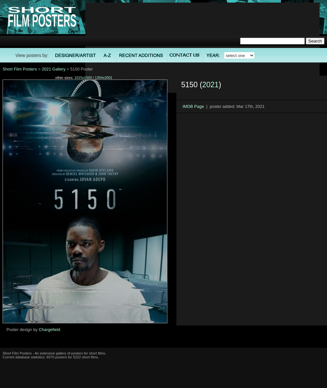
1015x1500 (83, 78)
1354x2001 (103, 78)
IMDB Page (193, 106)
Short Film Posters (20, 69)
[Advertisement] (202, 48)
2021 (210, 84)
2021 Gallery (54, 69)
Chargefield (49, 329)
